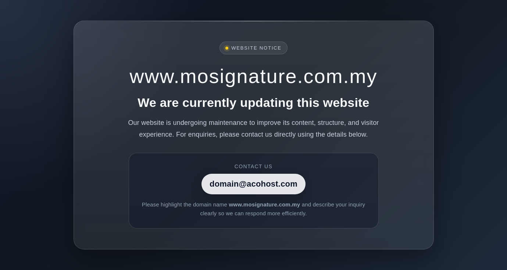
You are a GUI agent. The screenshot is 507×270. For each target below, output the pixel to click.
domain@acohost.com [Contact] (253, 183)
